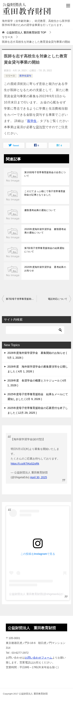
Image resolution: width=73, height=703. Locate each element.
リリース (10, 75)
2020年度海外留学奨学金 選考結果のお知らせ (45, 269)
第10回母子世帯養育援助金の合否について (45, 174)
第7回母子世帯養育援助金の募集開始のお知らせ (21, 299)
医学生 (32, 121)
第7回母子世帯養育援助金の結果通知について (44, 250)
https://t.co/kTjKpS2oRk (25, 463)
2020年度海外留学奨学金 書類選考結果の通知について (45, 231)
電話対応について (57, 299)
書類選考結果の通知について (40, 210)
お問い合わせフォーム (38, 657)
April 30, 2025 (38, 477)
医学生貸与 (25, 75)
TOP (26, 32)
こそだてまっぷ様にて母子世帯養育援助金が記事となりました (44, 193)
